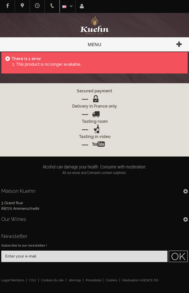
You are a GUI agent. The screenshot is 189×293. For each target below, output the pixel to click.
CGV (33, 280)
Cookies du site (52, 280)
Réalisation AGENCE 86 (140, 280)
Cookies (112, 280)
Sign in (82, 6)
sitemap (75, 280)
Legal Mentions (13, 280)
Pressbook (93, 280)
